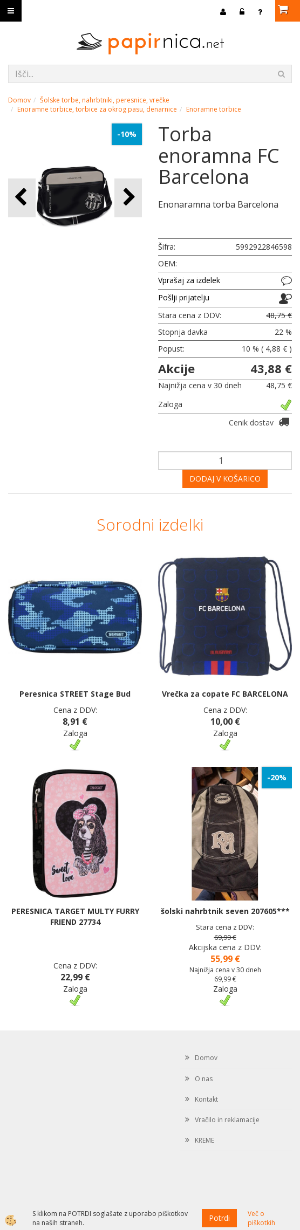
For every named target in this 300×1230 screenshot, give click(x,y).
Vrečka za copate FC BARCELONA (225, 694)
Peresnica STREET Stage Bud (75, 694)
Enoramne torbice (213, 109)
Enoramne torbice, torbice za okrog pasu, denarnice (97, 109)
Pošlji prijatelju (183, 297)
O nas (204, 1078)
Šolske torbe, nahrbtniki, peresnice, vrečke (104, 100)
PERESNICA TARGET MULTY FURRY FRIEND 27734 (75, 916)
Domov (19, 100)
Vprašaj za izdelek (189, 280)
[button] (128, 197)
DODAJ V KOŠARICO (225, 478)
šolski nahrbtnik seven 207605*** (225, 911)
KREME (204, 1140)
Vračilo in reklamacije (227, 1119)
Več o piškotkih (261, 1218)
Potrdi (219, 1218)
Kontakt (206, 1099)
